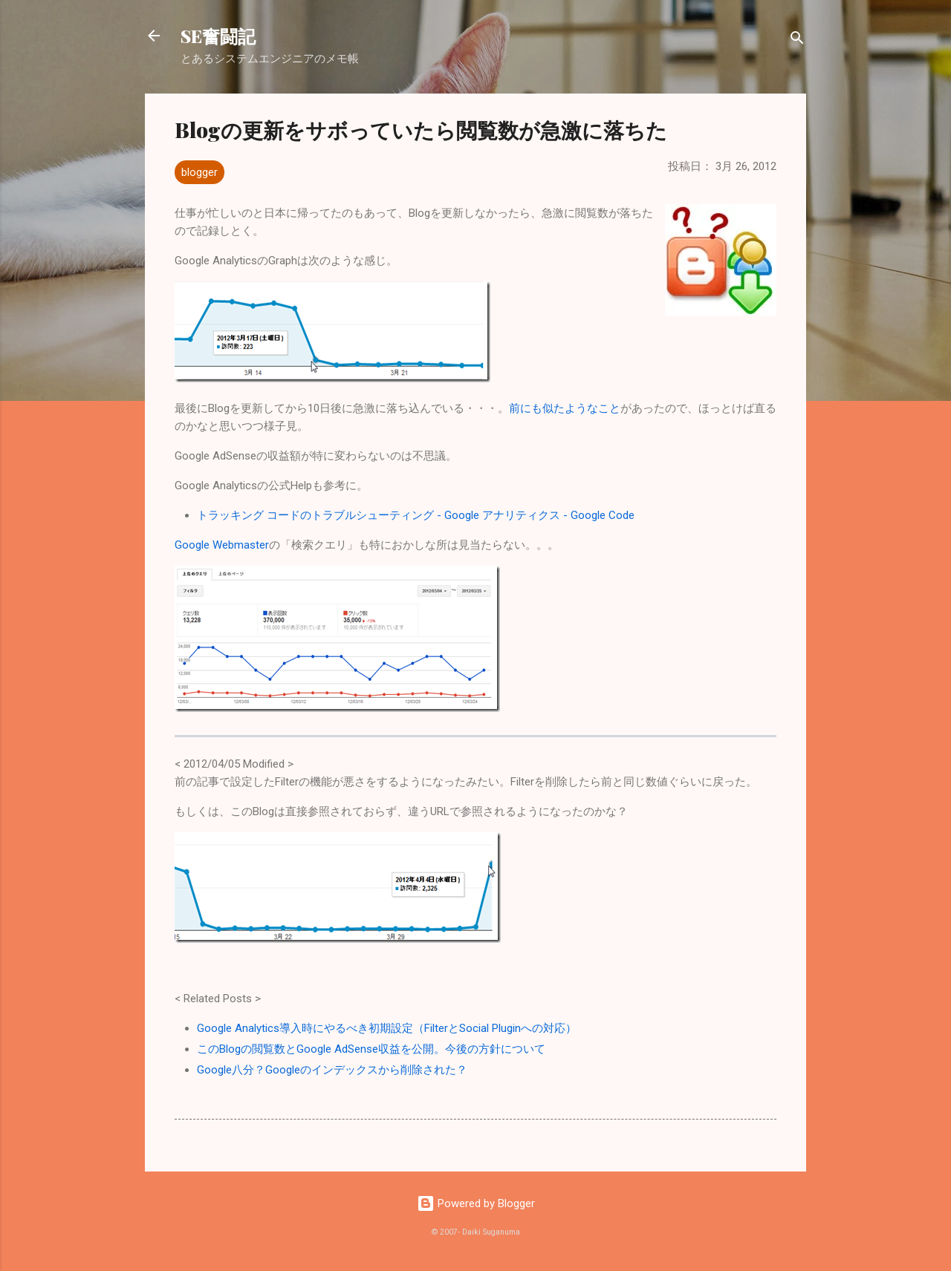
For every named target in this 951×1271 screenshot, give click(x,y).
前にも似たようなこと (564, 408)
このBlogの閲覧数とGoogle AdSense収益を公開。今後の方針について (371, 1049)
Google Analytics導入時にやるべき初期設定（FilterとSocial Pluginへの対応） (387, 1028)
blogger (199, 172)
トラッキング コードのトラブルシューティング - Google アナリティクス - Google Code (415, 515)
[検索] (797, 40)
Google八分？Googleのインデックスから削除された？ (332, 1069)
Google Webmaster (222, 545)
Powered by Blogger (476, 1203)
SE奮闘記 (218, 36)
